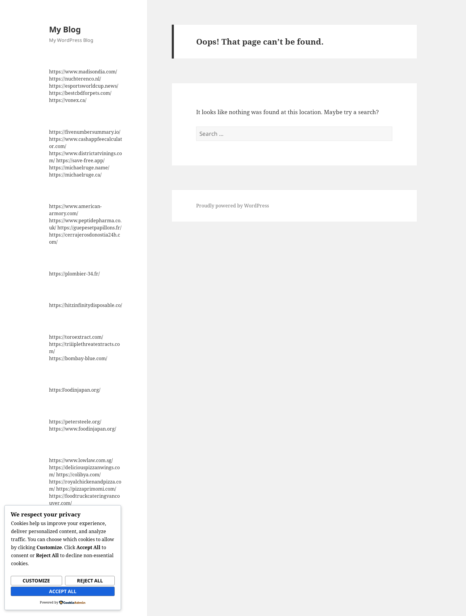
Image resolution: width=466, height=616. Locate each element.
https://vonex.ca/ (67, 100)
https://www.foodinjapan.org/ (82, 429)
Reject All (90, 580)
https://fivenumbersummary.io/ (84, 132)
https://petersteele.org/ (75, 421)
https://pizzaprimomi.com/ (86, 489)
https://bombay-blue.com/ (78, 358)
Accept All (62, 591)
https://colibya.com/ (78, 474)
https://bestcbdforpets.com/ (80, 93)
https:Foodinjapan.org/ (74, 390)
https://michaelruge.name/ (79, 167)
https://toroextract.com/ (76, 337)
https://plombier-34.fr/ (74, 273)
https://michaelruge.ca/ (75, 174)
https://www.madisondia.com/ (83, 71)
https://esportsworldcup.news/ (83, 86)
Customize (36, 580)
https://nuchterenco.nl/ (75, 78)
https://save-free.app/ (80, 160)
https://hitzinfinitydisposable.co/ (85, 305)
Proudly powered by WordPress (232, 205)
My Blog (65, 29)
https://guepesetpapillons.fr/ (89, 227)
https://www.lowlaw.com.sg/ (81, 460)
